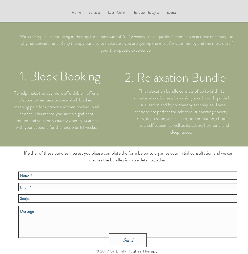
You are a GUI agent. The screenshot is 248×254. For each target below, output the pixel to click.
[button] (116, 12)
